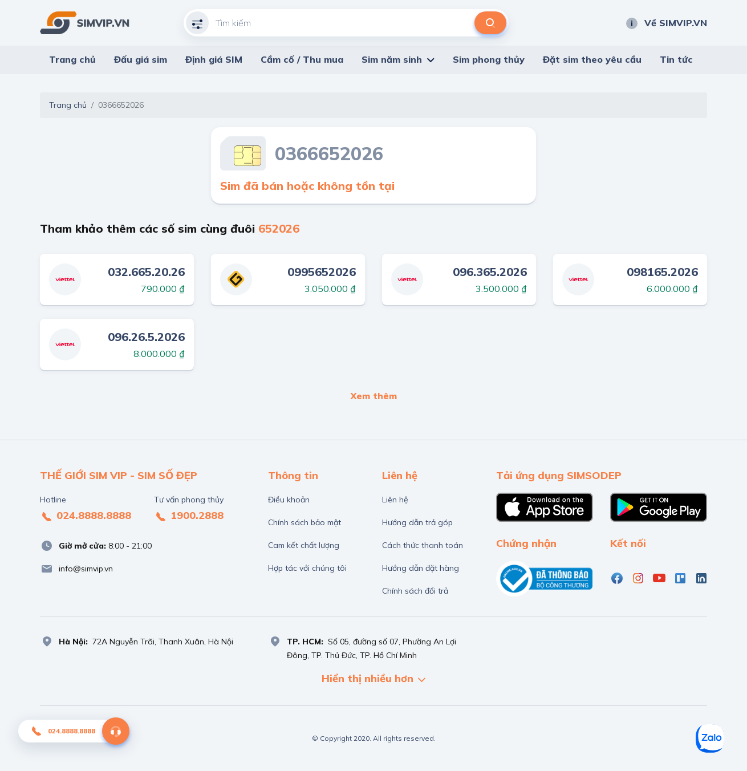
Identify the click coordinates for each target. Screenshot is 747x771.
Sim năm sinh (392, 59)
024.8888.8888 (85, 516)
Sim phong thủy (489, 59)
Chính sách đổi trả (415, 591)
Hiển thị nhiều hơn (373, 679)
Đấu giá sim (140, 59)
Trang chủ (72, 59)
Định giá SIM (213, 59)
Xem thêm (374, 395)
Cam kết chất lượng (303, 545)
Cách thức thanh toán (422, 545)
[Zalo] (710, 738)
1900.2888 (189, 516)
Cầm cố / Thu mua (302, 59)
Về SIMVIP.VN (666, 23)
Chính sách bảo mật (304, 522)
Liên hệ (395, 499)
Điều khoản (289, 499)
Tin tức (676, 59)
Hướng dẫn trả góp (417, 522)
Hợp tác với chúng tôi (307, 568)
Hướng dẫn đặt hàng (420, 568)
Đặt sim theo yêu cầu (592, 59)
